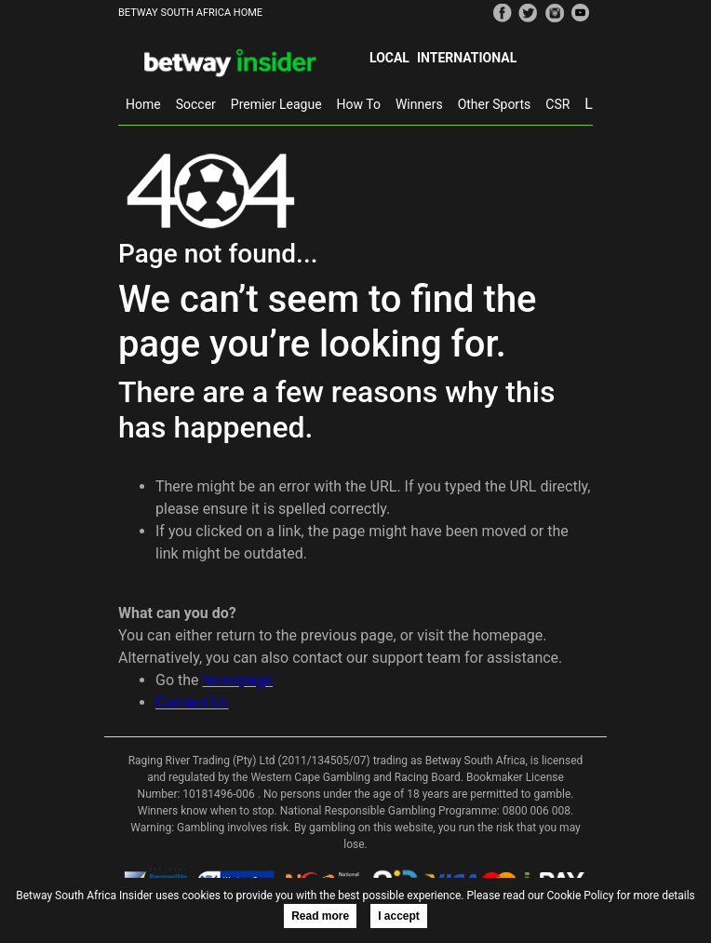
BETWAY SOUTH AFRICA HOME (190, 13)
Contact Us (192, 702)
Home (143, 104)
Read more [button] (320, 916)
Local (389, 57)
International (466, 57)
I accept (399, 916)
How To (359, 104)
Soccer (196, 104)
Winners (419, 104)
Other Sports (494, 104)
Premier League (276, 104)
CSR (557, 104)
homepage (238, 680)
